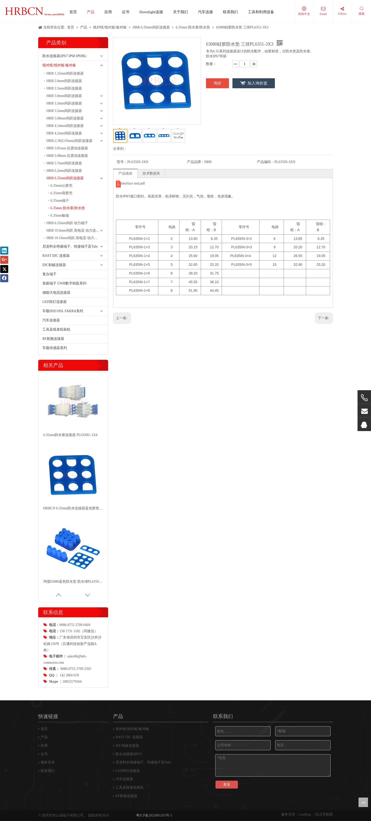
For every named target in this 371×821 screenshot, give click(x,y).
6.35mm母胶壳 (61, 193)
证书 (125, 12)
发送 (226, 784)
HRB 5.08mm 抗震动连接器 (67, 156)
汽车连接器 (51, 320)
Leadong (305, 814)
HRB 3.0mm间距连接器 (64, 96)
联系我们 (230, 12)
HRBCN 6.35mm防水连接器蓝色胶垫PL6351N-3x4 (73, 508)
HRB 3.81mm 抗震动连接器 (67, 148)
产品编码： (265, 162)
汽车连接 (205, 12)
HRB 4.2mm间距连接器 (64, 133)
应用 (108, 12)
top (363, 802)
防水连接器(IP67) (129, 754)
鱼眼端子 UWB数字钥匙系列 (64, 283)
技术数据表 (151, 173)
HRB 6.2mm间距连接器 (64, 171)
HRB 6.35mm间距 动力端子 (67, 223)
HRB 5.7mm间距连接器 (64, 163)
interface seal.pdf (133, 183)
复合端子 (49, 274)
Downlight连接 (151, 12)
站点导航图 (324, 814)
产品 (90, 12)
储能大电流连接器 (56, 292)
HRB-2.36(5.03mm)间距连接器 (69, 141)
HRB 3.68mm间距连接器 (65, 118)
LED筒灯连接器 (54, 302)
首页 (73, 12)
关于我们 (180, 12)
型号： (122, 162)
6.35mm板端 (59, 215)
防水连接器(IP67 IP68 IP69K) (64, 56)
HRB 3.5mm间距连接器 (64, 111)
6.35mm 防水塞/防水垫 (67, 208)
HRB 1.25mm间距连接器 (65, 73)
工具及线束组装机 (56, 329)
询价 (217, 83)
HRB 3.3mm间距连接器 (64, 103)
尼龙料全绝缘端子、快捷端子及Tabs (70, 246)
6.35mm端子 (59, 200)
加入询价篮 (257, 83)
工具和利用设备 (261, 12)
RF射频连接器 (53, 339)
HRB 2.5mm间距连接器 (64, 88)
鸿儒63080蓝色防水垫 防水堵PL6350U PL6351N (73, 581)
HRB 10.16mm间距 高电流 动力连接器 (75, 238)
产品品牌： (195, 162)
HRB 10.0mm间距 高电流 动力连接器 (74, 230)
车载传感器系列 (54, 348)
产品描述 (125, 173)
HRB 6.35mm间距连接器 (65, 178)
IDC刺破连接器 (54, 265)
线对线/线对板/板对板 (59, 65)
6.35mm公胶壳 (61, 185)
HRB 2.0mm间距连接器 (64, 81)
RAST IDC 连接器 (56, 256)
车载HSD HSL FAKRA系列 (62, 311)
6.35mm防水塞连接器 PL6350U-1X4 (70, 435)
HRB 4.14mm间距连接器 (65, 126)
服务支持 (48, 762)
